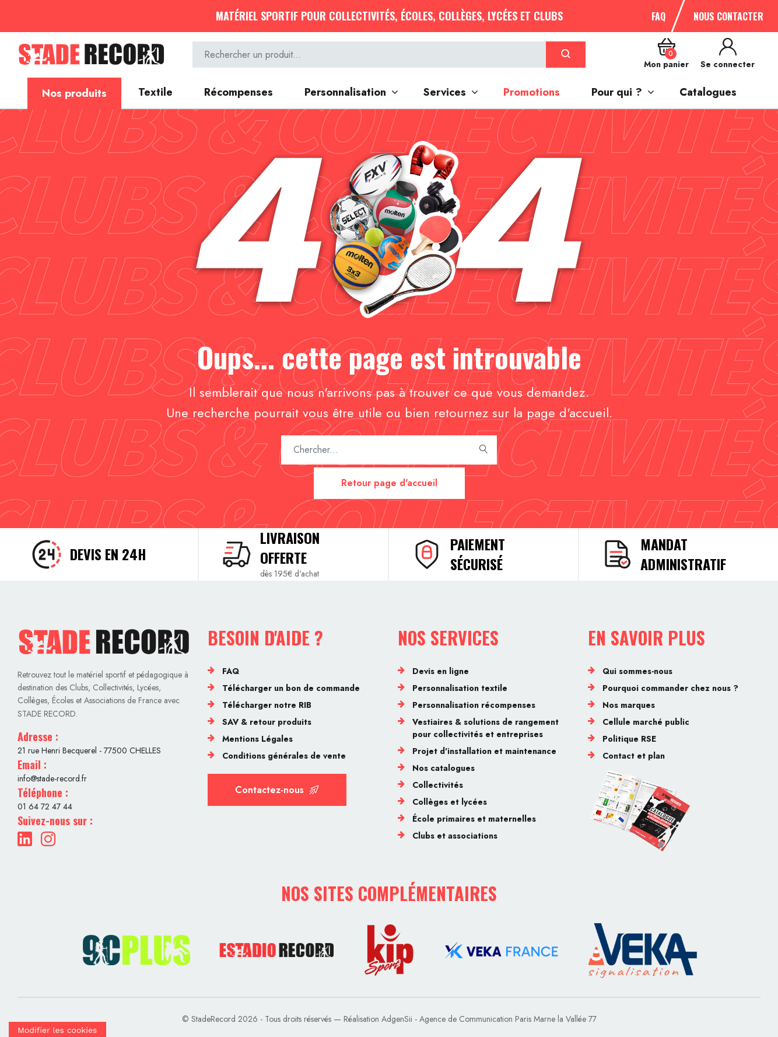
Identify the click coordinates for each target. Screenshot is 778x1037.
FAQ (658, 16)
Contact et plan (633, 756)
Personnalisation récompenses (473, 705)
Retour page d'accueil (389, 483)
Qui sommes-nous (637, 671)
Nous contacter (728, 16)
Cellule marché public (645, 722)
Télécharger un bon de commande (291, 688)
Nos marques (628, 705)
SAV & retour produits (266, 722)
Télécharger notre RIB (266, 705)
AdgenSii (396, 1019)
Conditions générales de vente (284, 756)
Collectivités (437, 785)
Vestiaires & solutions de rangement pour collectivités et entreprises (485, 728)
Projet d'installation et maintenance (484, 751)
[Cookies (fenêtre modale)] (57, 1029)
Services (444, 92)
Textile (155, 92)
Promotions (531, 92)
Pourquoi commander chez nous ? (670, 688)
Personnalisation (345, 92)
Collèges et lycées (449, 802)
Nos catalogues (443, 768)
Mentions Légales (257, 739)
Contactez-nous (277, 790)
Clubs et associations (454, 836)
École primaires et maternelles (474, 819)
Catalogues (708, 92)
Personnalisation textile (459, 688)
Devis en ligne (440, 671)
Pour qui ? (616, 92)
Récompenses (238, 92)
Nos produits (74, 93)
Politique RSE (629, 739)
